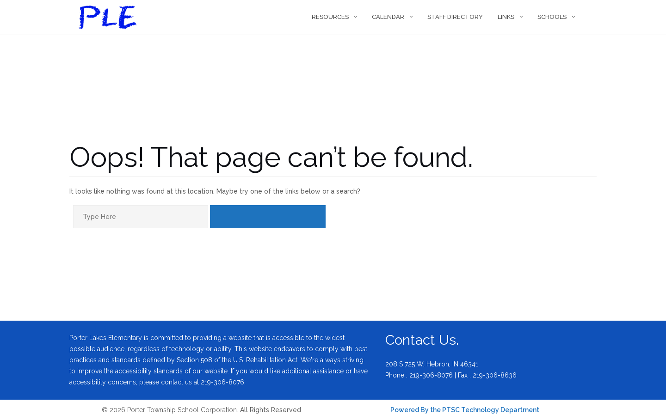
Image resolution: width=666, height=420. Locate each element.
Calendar (388, 16)
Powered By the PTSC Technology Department (464, 410)
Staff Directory (455, 16)
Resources (330, 16)
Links (506, 16)
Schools (552, 16)
